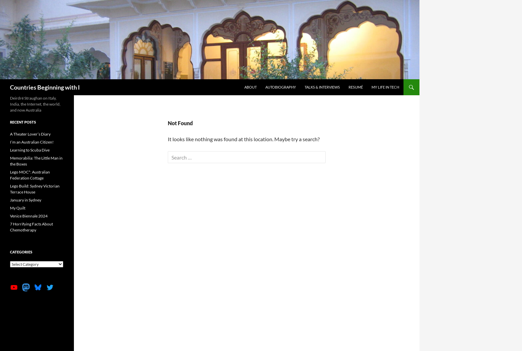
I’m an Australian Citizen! (32, 142)
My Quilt (17, 207)
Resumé (356, 87)
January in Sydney (25, 199)
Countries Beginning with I (45, 87)
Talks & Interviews (322, 87)
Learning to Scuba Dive (30, 150)
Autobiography (280, 87)
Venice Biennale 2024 (29, 215)
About (250, 87)
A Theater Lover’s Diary (30, 134)
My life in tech (385, 87)
